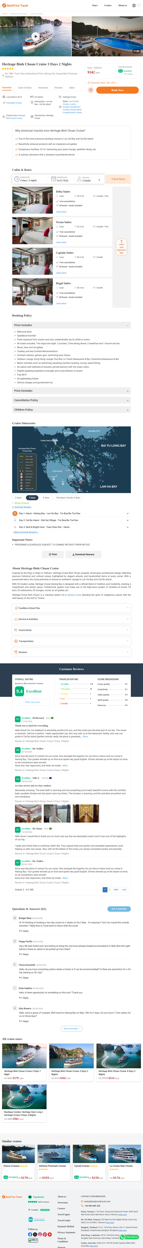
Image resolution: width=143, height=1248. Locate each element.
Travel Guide (64, 1220)
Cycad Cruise (81, 1165)
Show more (71, 1029)
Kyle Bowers (25, 1008)
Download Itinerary (83, 554)
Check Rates (118, 179)
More (85, 736)
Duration (25, 177)
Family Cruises (75, 112)
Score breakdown (108, 679)
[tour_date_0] (67, 180)
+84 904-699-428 (90, 1205)
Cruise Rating (125, 67)
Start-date (62, 177)
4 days (46, 497)
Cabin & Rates (25, 87)
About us (122, 5)
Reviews (58, 87)
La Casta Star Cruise (121, 1165)
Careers (61, 1208)
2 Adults (91, 180)
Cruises (108, 5)
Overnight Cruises (14, 103)
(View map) (122, 1215)
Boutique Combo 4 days (68, 497)
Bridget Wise (25, 918)
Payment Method (66, 1226)
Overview (6, 87)
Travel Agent (64, 1214)
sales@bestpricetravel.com (95, 1201)
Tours (94, 5)
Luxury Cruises (36, 14)
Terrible (64, 704)
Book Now (117, 90)
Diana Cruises (11, 1165)
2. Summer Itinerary (21, 507)
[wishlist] (91, 90)
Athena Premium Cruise (52, 1165)
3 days (32, 497)
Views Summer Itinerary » (26, 532)
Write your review (32, 702)
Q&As (72, 87)
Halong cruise (74, 595)
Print (53, 554)
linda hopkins (25, 988)
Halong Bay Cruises (18, 14)
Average (64, 694)
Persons (86, 177)
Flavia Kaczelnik (27, 965)
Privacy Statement (66, 1232)
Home (4, 14)
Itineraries (43, 87)
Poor (63, 699)
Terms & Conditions (63, 1240)
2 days (18, 497)
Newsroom (63, 1202)
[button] (4, 37)
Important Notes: (22, 539)
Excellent (65, 684)
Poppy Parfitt (25, 941)
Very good (65, 689)
